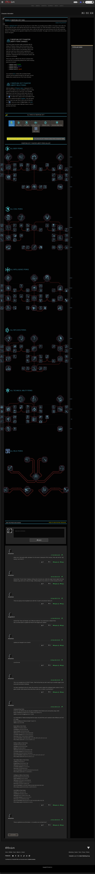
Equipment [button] (54, 5)
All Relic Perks (14, 451)
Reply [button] (61, 562)
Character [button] (47, 5)
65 (87, 13)
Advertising (71, 853)
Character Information (7, 13)
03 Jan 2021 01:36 (54, 681)
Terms (80, 853)
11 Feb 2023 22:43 (54, 620)
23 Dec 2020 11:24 (54, 708)
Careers (76, 853)
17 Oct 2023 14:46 (54, 555)
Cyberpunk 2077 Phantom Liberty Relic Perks (21, 84)
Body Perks (18, 123)
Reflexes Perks (45, 123)
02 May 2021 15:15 (54, 661)
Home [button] (36, 5)
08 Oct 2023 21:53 (54, 576)
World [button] (60, 5)
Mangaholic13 (11, 618)
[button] (76, 2)
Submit (39, 540)
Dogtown (26, 98)
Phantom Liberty (20, 88)
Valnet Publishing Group (84, 857)
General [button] (41, 5)
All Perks (11, 123)
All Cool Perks (14, 209)
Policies (87, 853)
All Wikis (10, 853)
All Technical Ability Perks (19, 390)
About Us (18, 853)
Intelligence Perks (35, 123)
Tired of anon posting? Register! (56, 522)
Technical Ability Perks (57, 123)
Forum (14, 853)
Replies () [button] (55, 562)
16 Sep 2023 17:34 (54, 600)
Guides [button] (65, 5)
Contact (23, 853)
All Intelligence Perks (17, 269)
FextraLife (71, 857)
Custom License (31, 861)
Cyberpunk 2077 (14, 25)
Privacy (83, 853)
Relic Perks (36, 129)
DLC (15, 73)
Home (6, 853)
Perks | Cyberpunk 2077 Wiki (15, 20)
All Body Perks (14, 148)
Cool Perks (26, 123)
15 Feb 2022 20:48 (54, 641)
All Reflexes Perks (15, 330)
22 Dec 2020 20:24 (54, 821)
